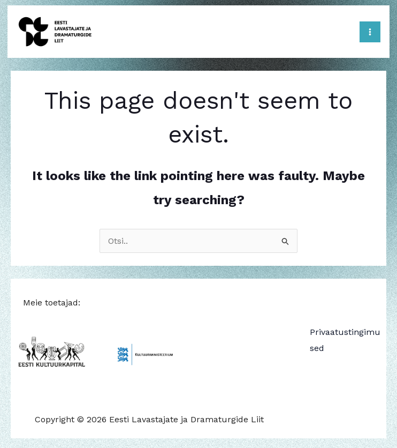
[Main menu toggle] (367, 30)
